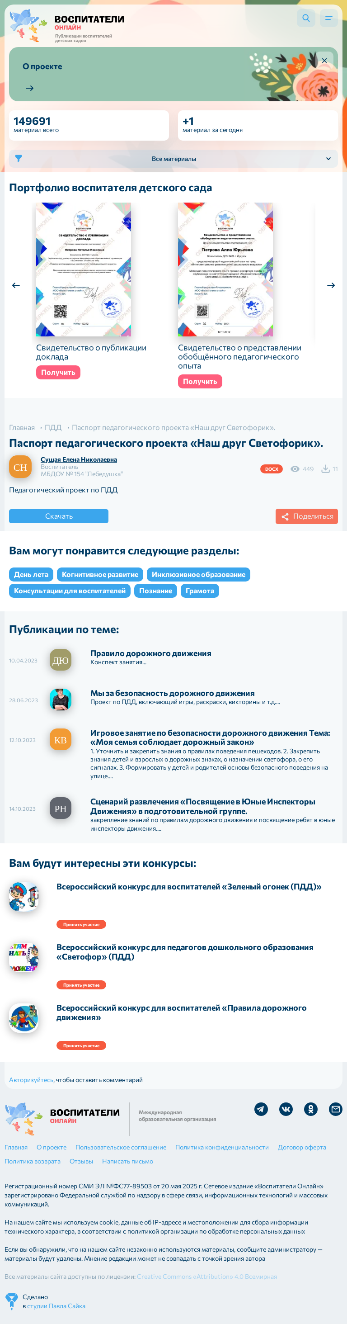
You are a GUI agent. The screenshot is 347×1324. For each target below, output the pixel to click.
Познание (155, 590)
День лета (31, 574)
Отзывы (81, 1161)
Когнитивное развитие (100, 574)
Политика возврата (33, 1161)
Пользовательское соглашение (120, 1147)
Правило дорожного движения (150, 653)
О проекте (51, 1147)
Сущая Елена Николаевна (79, 459)
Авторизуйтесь (31, 1079)
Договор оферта (302, 1147)
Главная (16, 1147)
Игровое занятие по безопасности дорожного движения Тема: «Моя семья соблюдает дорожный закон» (210, 737)
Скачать (59, 515)
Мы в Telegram (261, 1109)
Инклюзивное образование (198, 574)
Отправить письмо (335, 1109)
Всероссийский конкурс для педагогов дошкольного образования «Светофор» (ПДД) (185, 951)
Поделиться (305, 517)
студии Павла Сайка (56, 1306)
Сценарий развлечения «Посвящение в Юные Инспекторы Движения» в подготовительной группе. (202, 806)
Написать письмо (127, 1161)
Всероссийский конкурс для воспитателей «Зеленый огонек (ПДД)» (189, 886)
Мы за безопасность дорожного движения (172, 693)
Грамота (200, 590)
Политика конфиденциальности (222, 1147)
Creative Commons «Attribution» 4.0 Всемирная (207, 1276)
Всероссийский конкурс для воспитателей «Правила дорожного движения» (181, 1012)
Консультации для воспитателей (70, 590)
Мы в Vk (286, 1109)
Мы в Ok (311, 1109)
